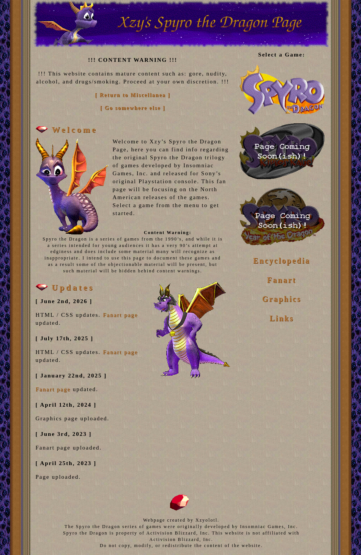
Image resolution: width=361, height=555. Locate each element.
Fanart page (120, 315)
